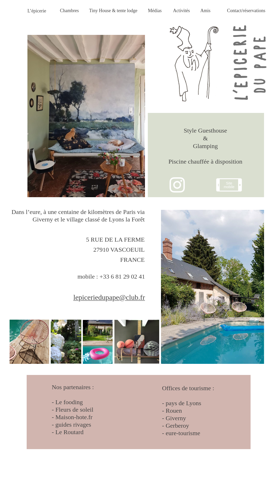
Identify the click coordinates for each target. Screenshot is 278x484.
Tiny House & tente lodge (113, 10)
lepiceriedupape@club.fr (109, 297)
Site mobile (229, 185)
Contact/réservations (246, 10)
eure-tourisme (182, 433)
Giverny (176, 418)
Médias (155, 10)
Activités (181, 10)
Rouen (174, 410)
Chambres (69, 10)
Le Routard (69, 432)
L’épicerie (36, 10)
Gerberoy (177, 425)
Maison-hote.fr (73, 417)
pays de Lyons (183, 403)
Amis (205, 10)
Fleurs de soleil (74, 409)
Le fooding (69, 402)
